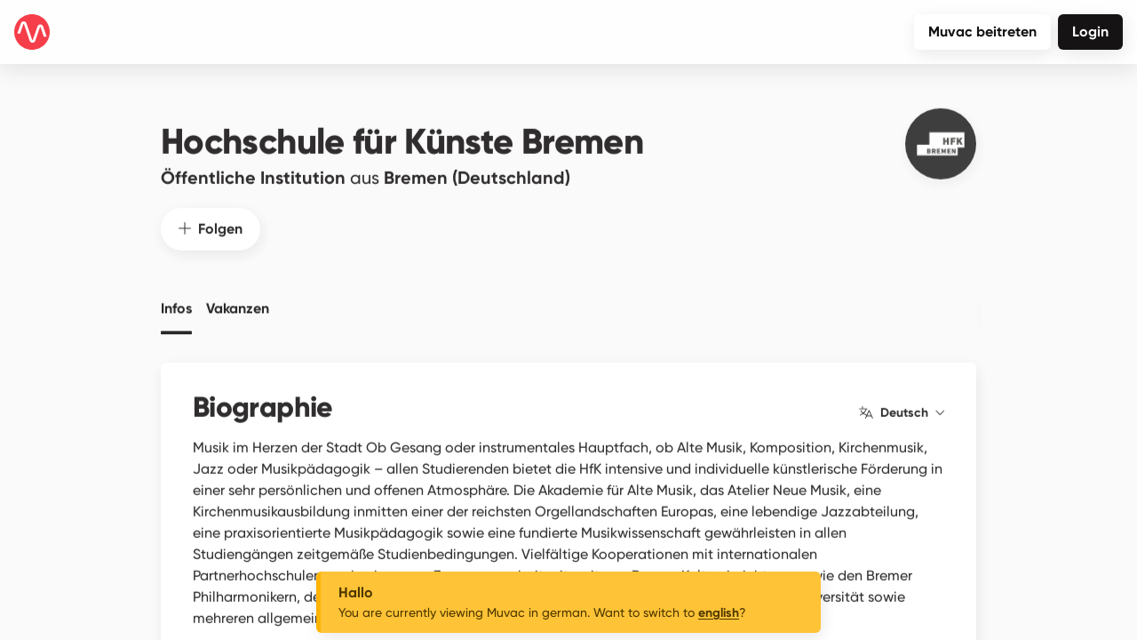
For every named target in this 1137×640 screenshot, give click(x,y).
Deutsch (901, 401)
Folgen (211, 216)
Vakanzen (237, 297)
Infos (176, 297)
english (718, 612)
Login (1090, 31)
